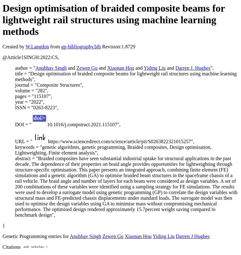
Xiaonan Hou (120, 68)
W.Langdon (37, 46)
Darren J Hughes (193, 236)
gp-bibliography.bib (81, 46)
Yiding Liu (155, 68)
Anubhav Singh (51, 68)
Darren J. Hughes (193, 68)
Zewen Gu (87, 68)
